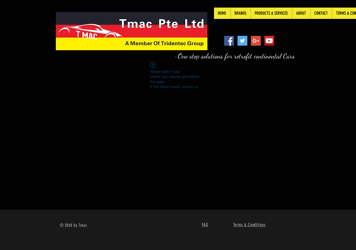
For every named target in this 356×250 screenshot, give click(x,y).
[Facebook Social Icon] (229, 41)
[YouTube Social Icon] (269, 41)
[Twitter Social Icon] (242, 41)
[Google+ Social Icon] (256, 41)
